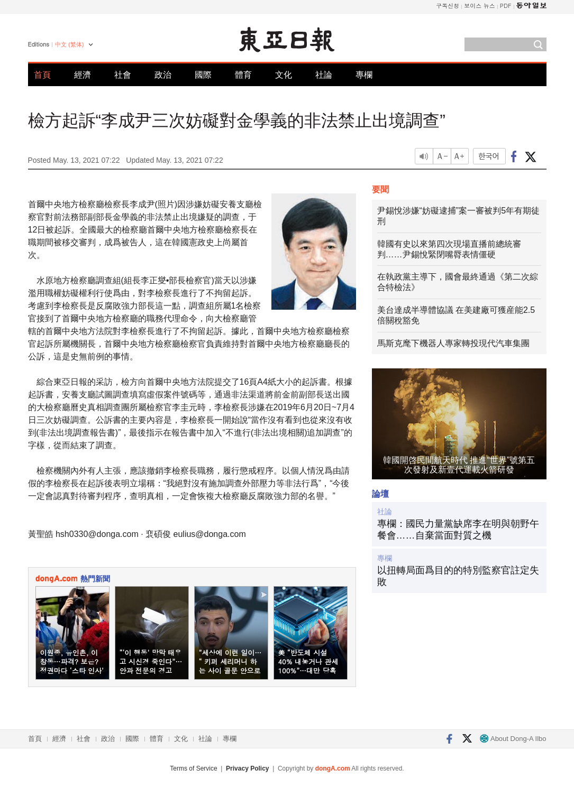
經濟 (82, 74)
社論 (323, 74)
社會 (122, 74)
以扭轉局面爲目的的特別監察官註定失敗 (458, 576)
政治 (162, 74)
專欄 (364, 74)
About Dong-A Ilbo (513, 739)
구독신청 (447, 6)
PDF (506, 6)
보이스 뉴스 (479, 6)
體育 (243, 74)
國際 (203, 74)
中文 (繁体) (69, 44)
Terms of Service (193, 768)
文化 (283, 74)
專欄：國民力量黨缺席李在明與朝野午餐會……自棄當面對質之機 (458, 529)
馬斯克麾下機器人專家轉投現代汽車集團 (453, 343)
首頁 (42, 74)
